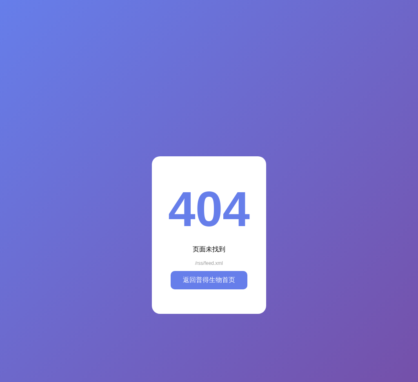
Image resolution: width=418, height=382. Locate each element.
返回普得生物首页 (209, 279)
